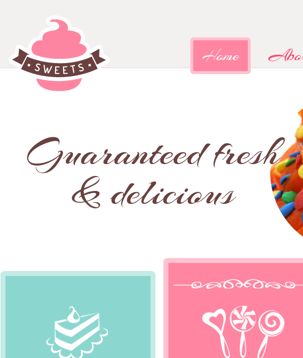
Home (220, 55)
